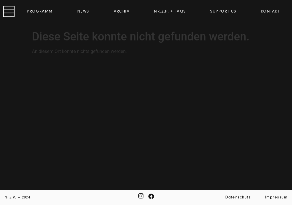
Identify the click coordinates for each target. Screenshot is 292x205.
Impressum (276, 197)
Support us (223, 11)
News (83, 11)
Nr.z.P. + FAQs (170, 11)
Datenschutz (238, 197)
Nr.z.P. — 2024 (17, 197)
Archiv (122, 11)
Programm (40, 11)
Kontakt (270, 11)
